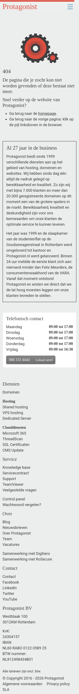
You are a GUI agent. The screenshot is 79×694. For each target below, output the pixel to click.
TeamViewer (13, 484)
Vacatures (11, 544)
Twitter (8, 593)
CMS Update (13, 450)
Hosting (9, 401)
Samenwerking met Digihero (26, 553)
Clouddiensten (14, 427)
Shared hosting (15, 407)
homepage (47, 113)
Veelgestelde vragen (19, 490)
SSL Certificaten (16, 444)
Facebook (11, 582)
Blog (6, 522)
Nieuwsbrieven (15, 527)
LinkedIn (10, 588)
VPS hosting (13, 412)
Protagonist (20, 6)
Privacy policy (58, 684)
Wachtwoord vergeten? (22, 504)
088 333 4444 (31, 360)
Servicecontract (16, 473)
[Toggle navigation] (70, 6)
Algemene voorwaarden (22, 684)
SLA (6, 689)
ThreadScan (13, 439)
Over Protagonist (17, 533)
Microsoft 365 (14, 433)
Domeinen (11, 392)
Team (7, 539)
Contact (9, 576)
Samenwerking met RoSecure (27, 559)
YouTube (10, 599)
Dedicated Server (17, 418)
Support (9, 478)
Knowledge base (16, 467)
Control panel (14, 499)
